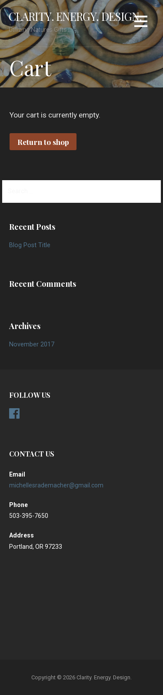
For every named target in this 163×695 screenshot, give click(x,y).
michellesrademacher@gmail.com (56, 485)
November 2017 (31, 344)
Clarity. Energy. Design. (75, 16)
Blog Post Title (29, 245)
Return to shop (43, 142)
